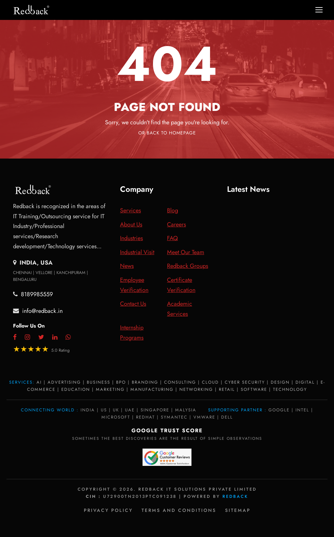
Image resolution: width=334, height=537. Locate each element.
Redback (235, 496)
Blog (172, 210)
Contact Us (133, 303)
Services (130, 210)
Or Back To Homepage (167, 133)
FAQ (172, 238)
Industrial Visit (137, 252)
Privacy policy (108, 510)
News (127, 266)
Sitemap (237, 510)
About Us (131, 224)
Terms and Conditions (179, 510)
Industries (131, 238)
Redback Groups (187, 266)
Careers (176, 224)
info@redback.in (42, 311)
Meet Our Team (185, 252)
